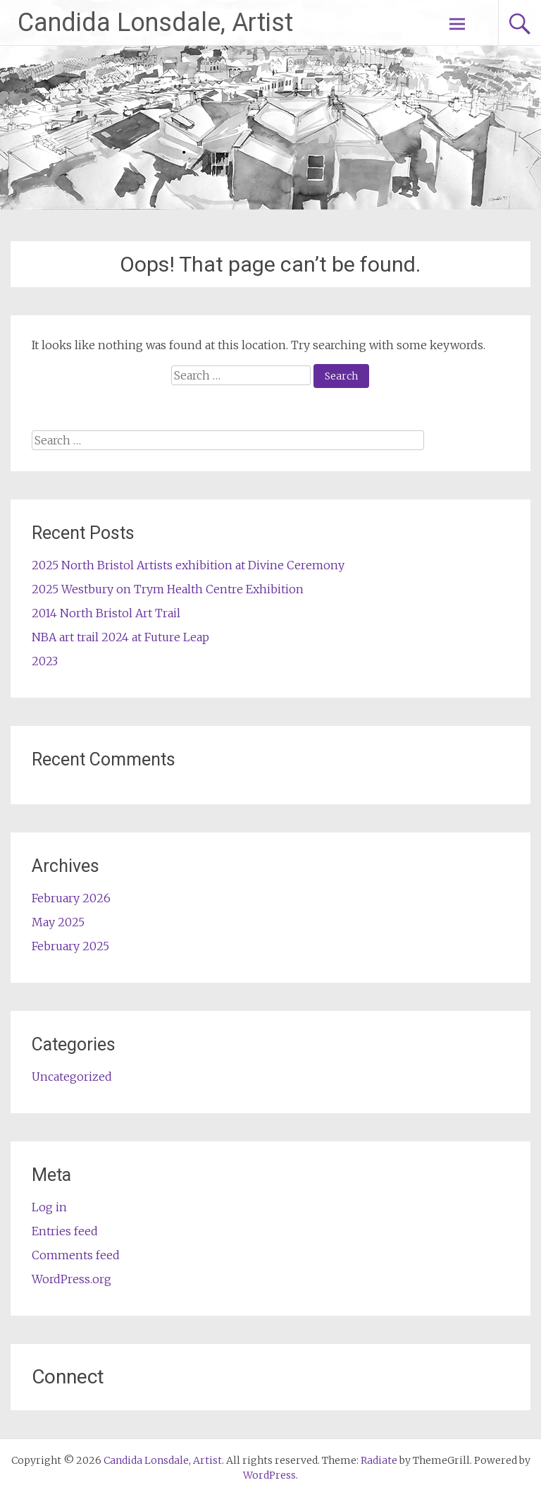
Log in (49, 1207)
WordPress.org (71, 1279)
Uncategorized (72, 1076)
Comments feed (76, 1255)
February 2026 (71, 898)
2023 (45, 661)
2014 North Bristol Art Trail (106, 613)
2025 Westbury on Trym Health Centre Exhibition (168, 589)
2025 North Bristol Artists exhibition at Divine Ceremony (188, 565)
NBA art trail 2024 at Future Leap (120, 637)
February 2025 (70, 946)
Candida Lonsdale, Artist (155, 22)
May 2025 (58, 922)
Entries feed (65, 1231)
